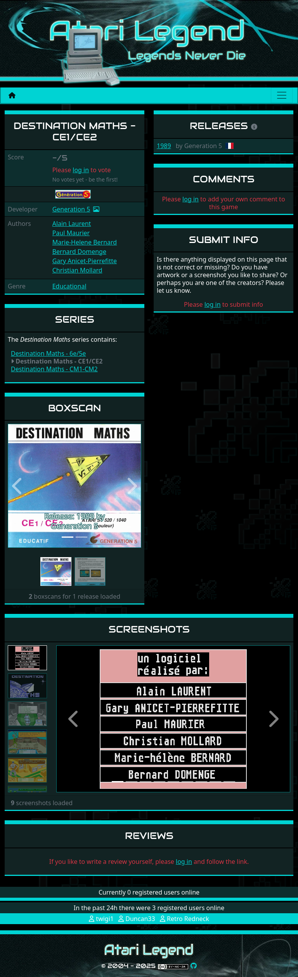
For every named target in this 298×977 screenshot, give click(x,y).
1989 (164, 146)
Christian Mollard (77, 270)
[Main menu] (282, 95)
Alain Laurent (71, 223)
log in (81, 170)
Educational (69, 286)
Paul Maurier (71, 233)
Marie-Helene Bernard (84, 242)
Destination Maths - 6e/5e (48, 353)
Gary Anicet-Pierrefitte (84, 261)
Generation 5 (71, 209)
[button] (18, 486)
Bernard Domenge (79, 251)
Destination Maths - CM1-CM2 (54, 369)
